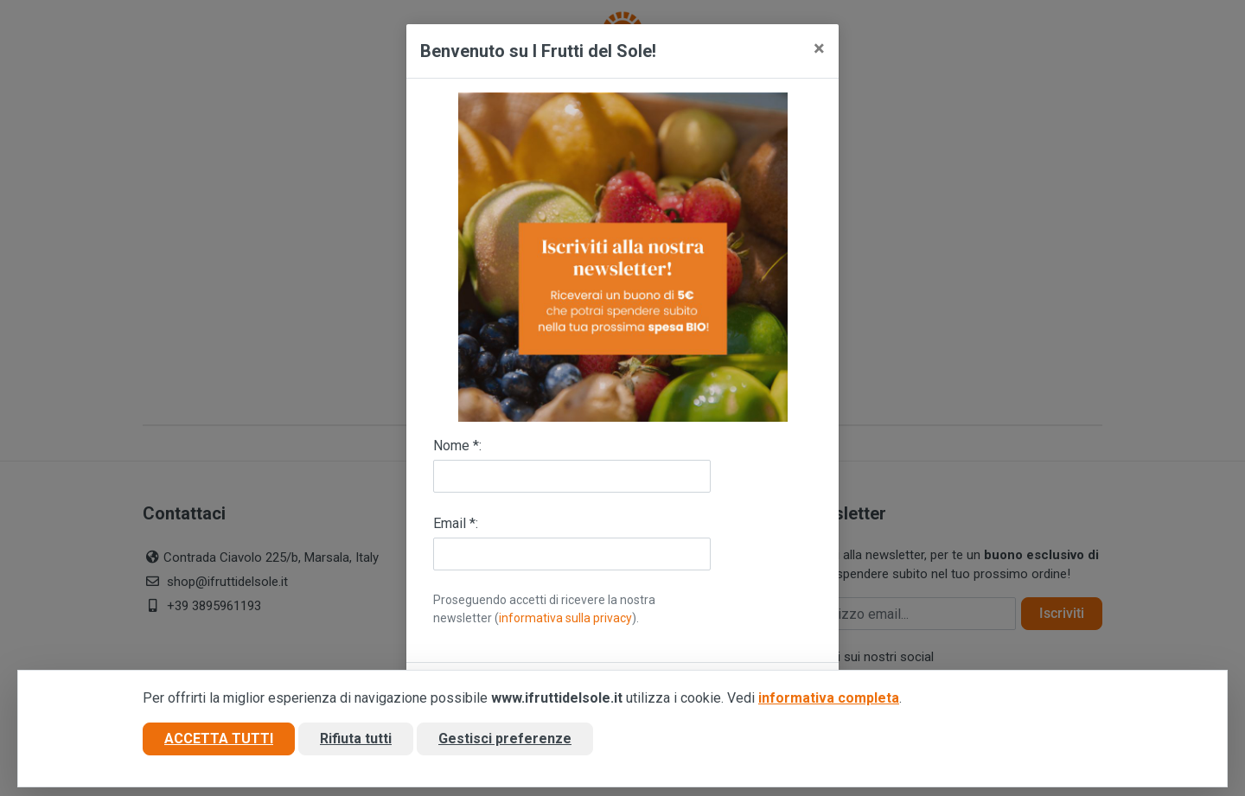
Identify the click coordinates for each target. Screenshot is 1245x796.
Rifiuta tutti (356, 738)
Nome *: (457, 445)
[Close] (819, 48)
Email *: (455, 523)
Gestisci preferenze (504, 738)
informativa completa (828, 698)
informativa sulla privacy (565, 618)
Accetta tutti (218, 738)
